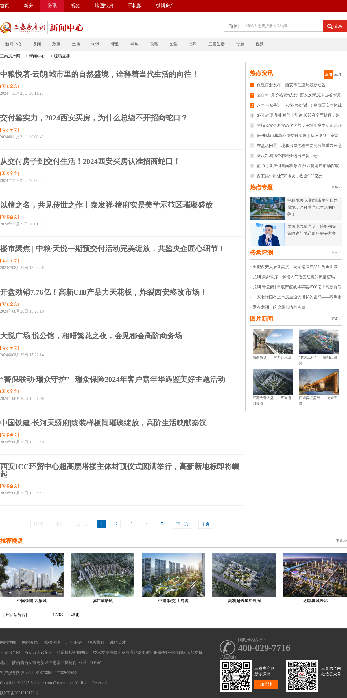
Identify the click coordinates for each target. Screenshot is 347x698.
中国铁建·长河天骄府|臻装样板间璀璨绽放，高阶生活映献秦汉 (103, 423)
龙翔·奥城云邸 (315, 601)
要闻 (37, 44)
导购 (134, 44)
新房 (28, 5)
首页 (4, 5)
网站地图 (8, 642)
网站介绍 (30, 642)
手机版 (135, 5)
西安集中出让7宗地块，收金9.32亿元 (286, 176)
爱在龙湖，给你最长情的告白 (279, 307)
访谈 (95, 44)
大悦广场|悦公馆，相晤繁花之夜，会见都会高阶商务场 (91, 336)
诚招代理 (52, 642)
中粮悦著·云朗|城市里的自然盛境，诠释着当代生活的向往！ (99, 74)
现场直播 (62, 56)
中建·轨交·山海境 (173, 601)
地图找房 (104, 5)
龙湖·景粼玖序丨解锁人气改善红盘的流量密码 (294, 277)
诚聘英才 (118, 642)
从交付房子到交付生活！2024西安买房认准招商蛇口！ (90, 161)
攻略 (154, 44)
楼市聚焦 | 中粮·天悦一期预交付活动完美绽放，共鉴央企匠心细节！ (112, 249)
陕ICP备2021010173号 (19, 693)
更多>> (336, 187)
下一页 (182, 524)
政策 (56, 44)
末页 (206, 524)
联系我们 (96, 642)
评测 (115, 44)
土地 (76, 44)
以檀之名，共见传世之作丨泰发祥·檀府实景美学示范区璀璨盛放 (106, 205)
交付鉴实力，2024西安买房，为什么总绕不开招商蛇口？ (94, 118)
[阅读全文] (9, 86)
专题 (240, 44)
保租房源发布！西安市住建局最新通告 (288, 85)
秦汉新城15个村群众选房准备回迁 (284, 156)
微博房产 (165, 5)
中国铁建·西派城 (32, 601)
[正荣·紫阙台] (15, 615)
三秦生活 (216, 44)
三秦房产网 (10, 56)
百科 (193, 44)
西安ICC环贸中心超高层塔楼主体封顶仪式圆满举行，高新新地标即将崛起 (119, 470)
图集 (173, 44)
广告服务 (74, 642)
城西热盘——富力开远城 (272, 357)
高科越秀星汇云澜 (244, 601)
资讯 (52, 5)
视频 (75, 5)
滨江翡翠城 (103, 601)
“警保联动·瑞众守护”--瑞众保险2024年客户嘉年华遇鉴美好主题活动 (112, 379)
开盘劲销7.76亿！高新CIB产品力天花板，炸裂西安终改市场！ (103, 292)
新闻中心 (13, 44)
